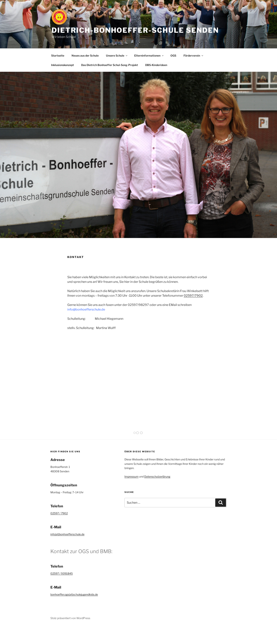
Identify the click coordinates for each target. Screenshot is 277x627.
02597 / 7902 (59, 513)
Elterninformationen (149, 55)
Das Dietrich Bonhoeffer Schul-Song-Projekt (109, 65)
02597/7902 (193, 295)
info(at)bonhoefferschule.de (67, 534)
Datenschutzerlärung (157, 476)
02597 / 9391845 (61, 573)
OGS (173, 55)
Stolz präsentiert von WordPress (70, 618)
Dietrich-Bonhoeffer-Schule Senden (135, 30)
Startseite (57, 55)
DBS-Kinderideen (156, 65)
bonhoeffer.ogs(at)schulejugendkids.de (74, 594)
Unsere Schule (117, 55)
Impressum (131, 476)
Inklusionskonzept (62, 65)
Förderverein (194, 55)
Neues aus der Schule (85, 55)
